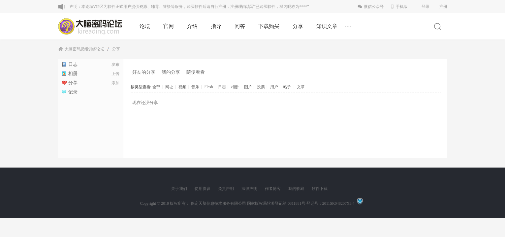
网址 (169, 87)
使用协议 (202, 188)
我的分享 (171, 72)
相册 (69, 73)
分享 (298, 26)
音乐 (195, 87)
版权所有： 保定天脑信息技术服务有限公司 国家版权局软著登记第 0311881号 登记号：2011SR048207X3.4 (263, 203)
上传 (115, 73)
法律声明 (249, 188)
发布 (115, 64)
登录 (425, 6)
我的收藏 (296, 188)
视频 (182, 87)
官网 (168, 26)
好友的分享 (143, 72)
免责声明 (226, 188)
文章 (301, 87)
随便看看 (195, 72)
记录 (69, 92)
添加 (115, 83)
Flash (208, 87)
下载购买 (268, 26)
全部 (156, 87)
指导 (216, 26)
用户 (274, 87)
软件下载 (320, 188)
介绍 (192, 26)
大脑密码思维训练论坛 (84, 49)
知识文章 (326, 26)
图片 (248, 87)
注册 (443, 6)
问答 (240, 26)
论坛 (145, 26)
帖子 (287, 87)
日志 (69, 64)
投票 (261, 87)
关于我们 (179, 188)
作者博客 (273, 188)
